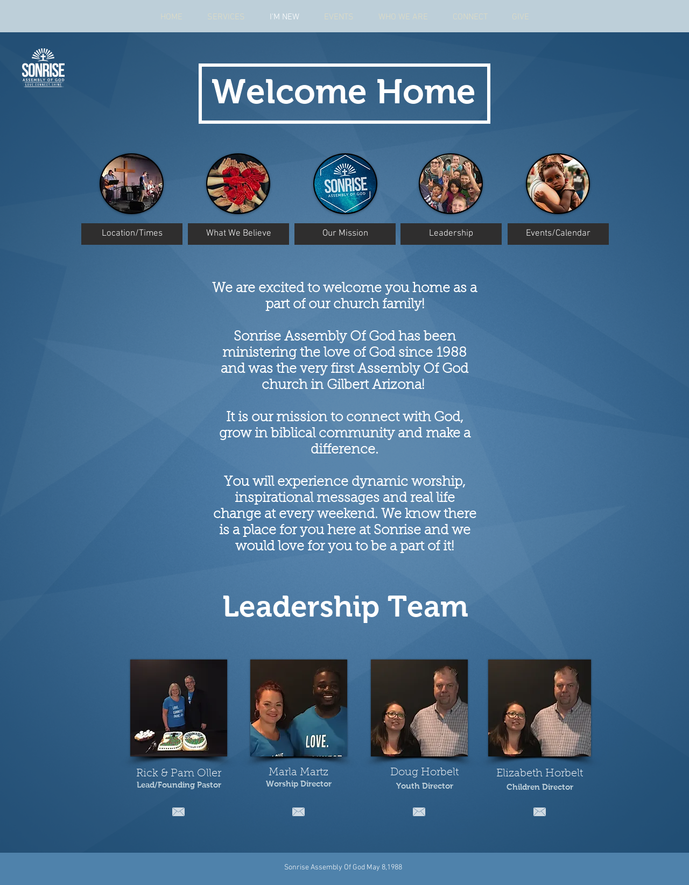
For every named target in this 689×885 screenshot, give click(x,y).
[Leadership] (451, 234)
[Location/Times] (131, 234)
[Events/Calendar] (558, 234)
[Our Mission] (345, 234)
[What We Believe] (238, 234)
